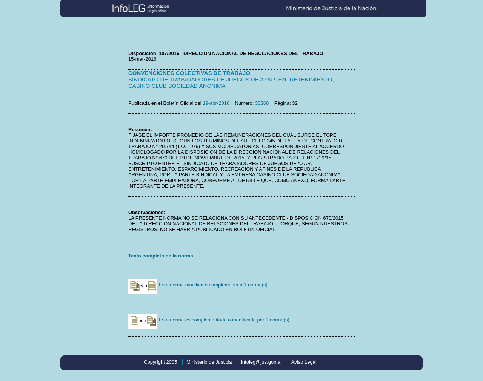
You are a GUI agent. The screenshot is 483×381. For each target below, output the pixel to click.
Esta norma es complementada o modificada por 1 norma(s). (209, 320)
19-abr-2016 (216, 103)
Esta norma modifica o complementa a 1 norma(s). (198, 285)
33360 (262, 103)
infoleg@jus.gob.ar (261, 362)
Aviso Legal (304, 362)
